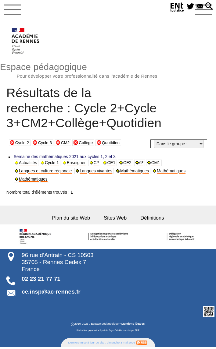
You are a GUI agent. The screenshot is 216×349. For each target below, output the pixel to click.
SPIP (137, 332)
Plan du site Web (73, 220)
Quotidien (112, 143)
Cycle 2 (22, 143)
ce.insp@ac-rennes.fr (51, 294)
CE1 (112, 163)
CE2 (128, 163)
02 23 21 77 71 (41, 281)
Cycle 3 (45, 143)
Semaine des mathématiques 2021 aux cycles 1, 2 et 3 (65, 157)
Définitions (150, 220)
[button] (209, 6)
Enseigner (76, 163)
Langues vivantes (96, 172)
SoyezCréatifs (115, 332)
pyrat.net (92, 332)
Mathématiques (135, 172)
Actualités (28, 163)
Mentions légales (133, 325)
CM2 (66, 143)
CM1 (156, 163)
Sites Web (115, 220)
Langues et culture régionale (45, 172)
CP (97, 163)
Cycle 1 (52, 163)
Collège (87, 143)
